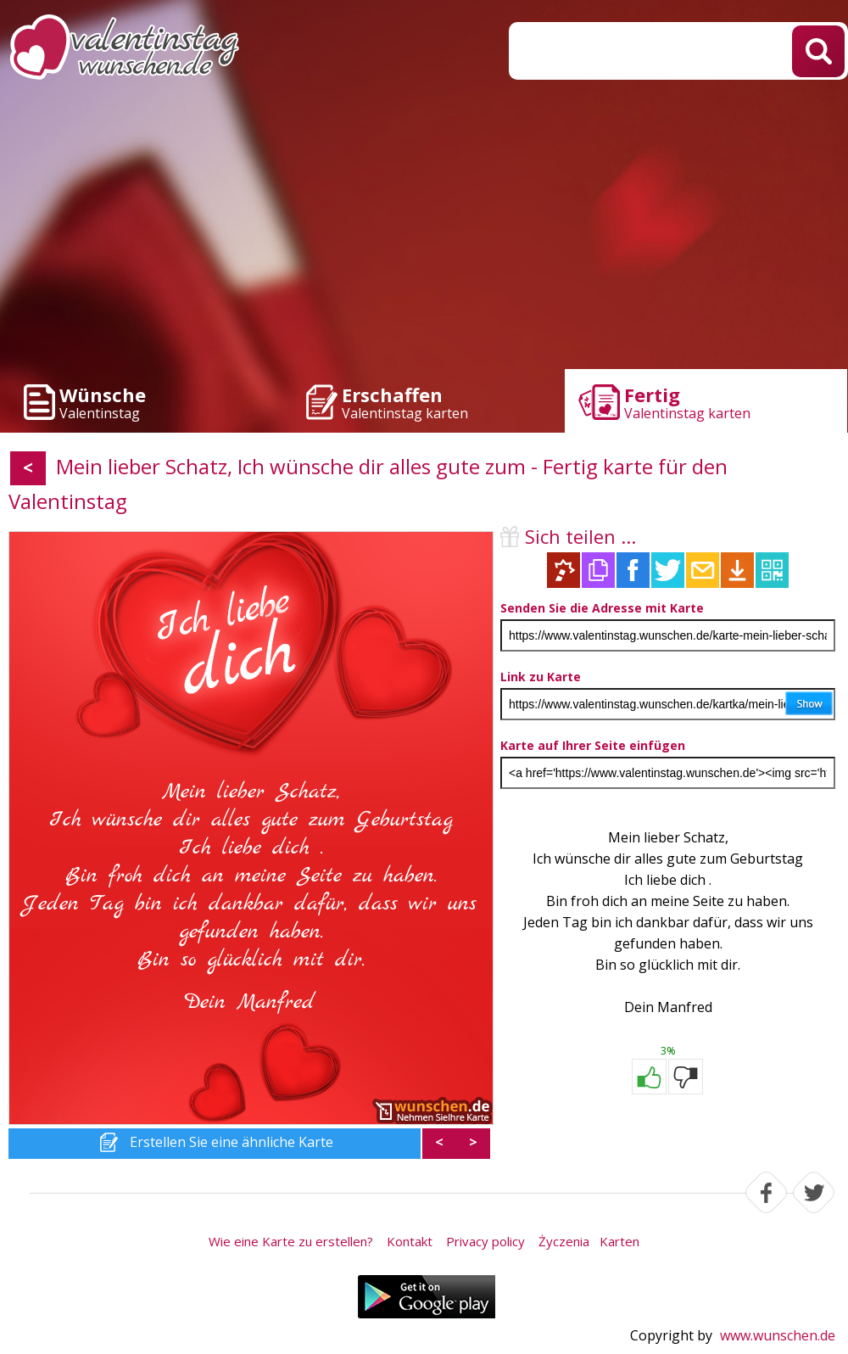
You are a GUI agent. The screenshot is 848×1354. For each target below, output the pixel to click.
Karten (619, 1241)
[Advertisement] (424, 229)
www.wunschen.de (777, 1335)
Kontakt (409, 1241)
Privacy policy (485, 1241)
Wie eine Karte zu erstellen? (291, 1241)
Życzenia (563, 1241)
